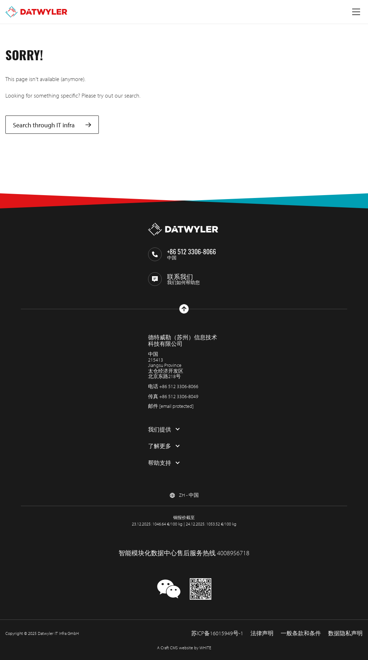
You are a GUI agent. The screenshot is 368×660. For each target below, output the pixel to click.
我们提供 (159, 429)
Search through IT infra (52, 125)
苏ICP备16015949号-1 (217, 633)
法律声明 (261, 633)
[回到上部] (184, 309)
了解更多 (159, 446)
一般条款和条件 (301, 633)
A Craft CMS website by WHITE (184, 647)
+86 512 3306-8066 (178, 386)
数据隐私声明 (345, 633)
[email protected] (176, 406)
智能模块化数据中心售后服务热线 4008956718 (184, 553)
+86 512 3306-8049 (178, 396)
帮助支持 (159, 462)
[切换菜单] (356, 12)
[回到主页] (36, 12)
